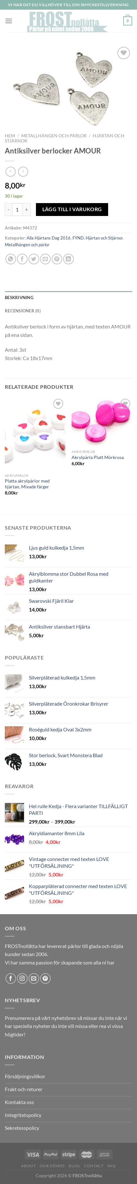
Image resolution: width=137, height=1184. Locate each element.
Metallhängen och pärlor (54, 135)
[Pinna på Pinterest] (57, 259)
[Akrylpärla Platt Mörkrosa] (102, 421)
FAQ (111, 1165)
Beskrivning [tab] (19, 297)
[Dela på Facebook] (22, 259)
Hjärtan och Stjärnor (104, 237)
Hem (10, 135)
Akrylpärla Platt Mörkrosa (98, 457)
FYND (78, 237)
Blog (74, 1165)
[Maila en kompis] (45, 259)
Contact (93, 1165)
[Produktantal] (17, 209)
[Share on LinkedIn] (68, 259)
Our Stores (52, 1165)
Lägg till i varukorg (72, 209)
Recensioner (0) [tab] (23, 310)
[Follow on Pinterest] (45, 978)
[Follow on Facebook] (10, 978)
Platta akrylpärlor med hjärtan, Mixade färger (27, 483)
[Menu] (9, 21)
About (28, 1165)
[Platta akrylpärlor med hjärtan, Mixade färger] (35, 433)
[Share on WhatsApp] (10, 259)
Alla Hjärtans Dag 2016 (49, 237)
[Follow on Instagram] (22, 978)
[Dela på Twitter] (34, 259)
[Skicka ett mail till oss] (34, 978)
